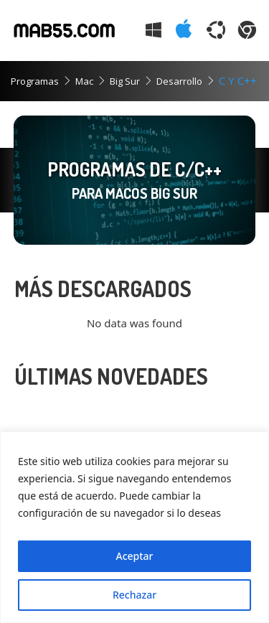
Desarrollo (179, 81)
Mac (84, 81)
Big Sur (125, 81)
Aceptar (134, 556)
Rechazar (134, 594)
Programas (35, 81)
